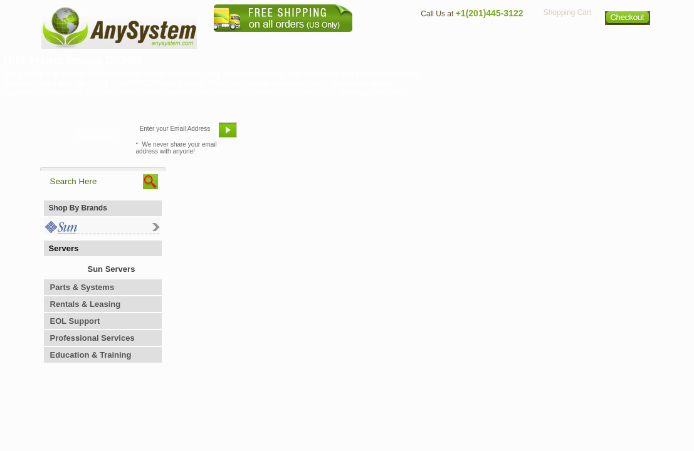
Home (331, 41)
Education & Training (91, 355)
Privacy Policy (567, 41)
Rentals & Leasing (85, 304)
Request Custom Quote (592, 134)
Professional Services (92, 338)
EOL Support (75, 321)
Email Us (272, 134)
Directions (500, 41)
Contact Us (439, 41)
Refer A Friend (340, 134)
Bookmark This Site (422, 134)
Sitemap (628, 41)
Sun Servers (111, 269)
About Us (382, 41)
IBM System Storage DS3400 (73, 60)
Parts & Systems (82, 287)
